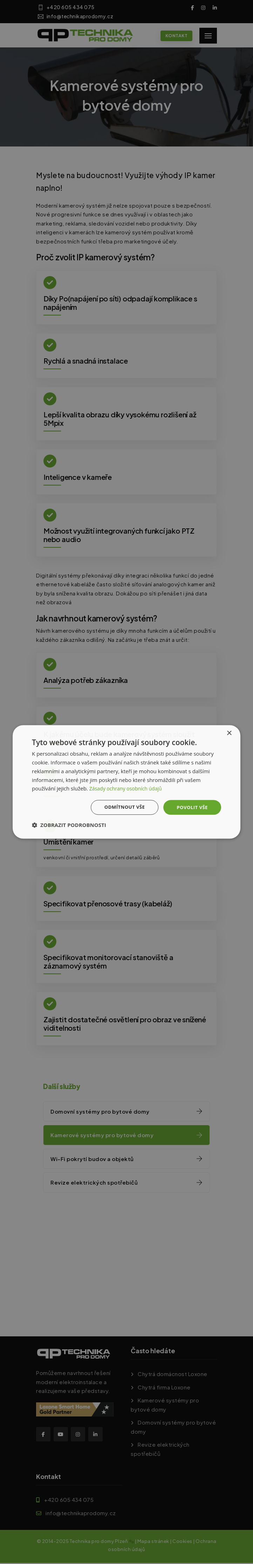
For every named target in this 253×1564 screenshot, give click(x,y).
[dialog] (126, 782)
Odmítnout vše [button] (121, 807)
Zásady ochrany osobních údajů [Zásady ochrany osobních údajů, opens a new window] (128, 787)
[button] (69, 825)
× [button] (229, 733)
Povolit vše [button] (191, 807)
